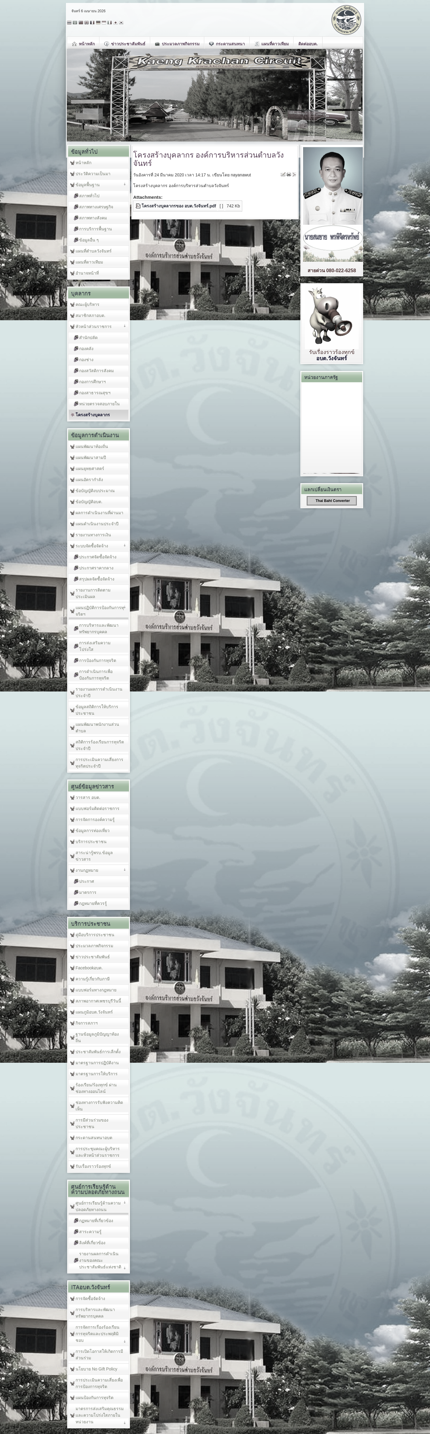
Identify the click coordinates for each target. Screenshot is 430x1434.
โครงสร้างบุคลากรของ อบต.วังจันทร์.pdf (179, 206)
